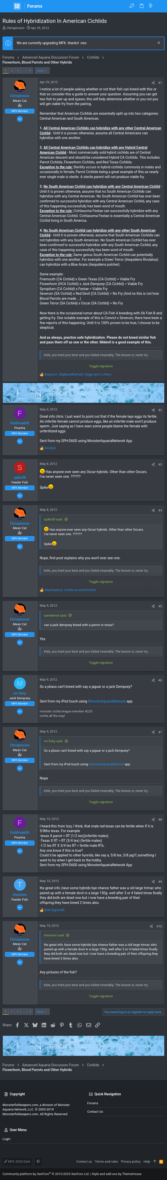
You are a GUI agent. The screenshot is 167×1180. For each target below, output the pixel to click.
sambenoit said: (55, 615)
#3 (160, 464)
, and (70, 590)
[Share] (153, 82)
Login (6, 1139)
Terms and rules (106, 1161)
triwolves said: (54, 935)
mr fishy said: (53, 741)
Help (146, 1161)
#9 (160, 882)
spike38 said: (53, 519)
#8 (160, 819)
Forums (92, 1103)
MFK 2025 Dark (17, 1161)
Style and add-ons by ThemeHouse (116, 1174)
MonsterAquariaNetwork (107, 701)
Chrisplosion (15, 28)
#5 (160, 606)
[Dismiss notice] (158, 43)
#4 (160, 510)
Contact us (95, 1111)
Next (40, 71)
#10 (159, 926)
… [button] (24, 70)
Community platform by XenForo (45, 1174)
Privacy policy (130, 1161)
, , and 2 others (78, 374)
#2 (160, 410)
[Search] (160, 6)
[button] (7, 6)
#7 (160, 732)
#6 (160, 680)
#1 (160, 83)
